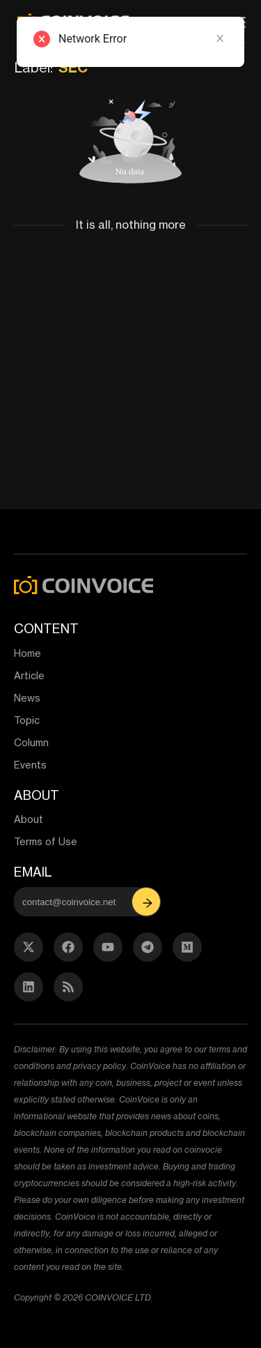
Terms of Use (45, 841)
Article (29, 675)
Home (27, 653)
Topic (27, 720)
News (27, 698)
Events (30, 765)
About (28, 819)
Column (31, 742)
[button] (147, 901)
